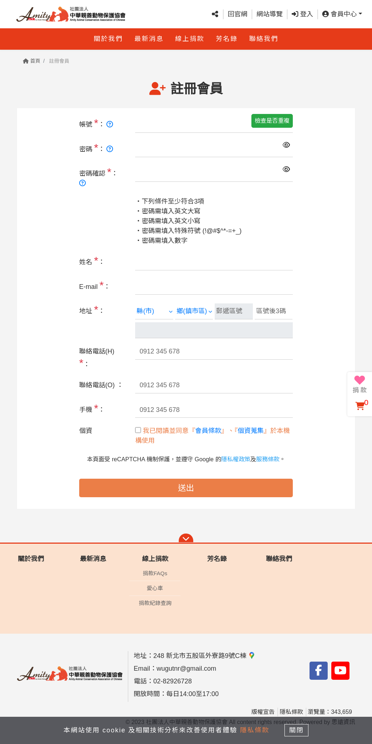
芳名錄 (227, 38)
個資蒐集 (251, 430)
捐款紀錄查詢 (155, 603)
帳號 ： (96, 123)
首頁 (31, 61)
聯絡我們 (263, 38)
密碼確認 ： (98, 176)
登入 (302, 14)
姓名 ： (92, 260)
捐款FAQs (155, 573)
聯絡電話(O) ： (101, 385)
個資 (85, 430)
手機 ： (92, 408)
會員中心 (339, 14)
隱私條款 (291, 712)
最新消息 (148, 38)
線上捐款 (189, 38)
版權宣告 (263, 712)
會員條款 (208, 430)
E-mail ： (94, 285)
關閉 (297, 730)
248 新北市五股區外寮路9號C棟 (204, 655)
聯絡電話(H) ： (96, 358)
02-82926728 (172, 681)
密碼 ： (96, 148)
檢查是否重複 (272, 121)
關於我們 (108, 38)
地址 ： (92, 309)
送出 (186, 487)
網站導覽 (269, 14)
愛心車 (155, 588)
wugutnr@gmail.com (186, 668)
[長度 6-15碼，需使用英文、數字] (109, 124)
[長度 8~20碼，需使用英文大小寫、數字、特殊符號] (109, 149)
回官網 (237, 14)
